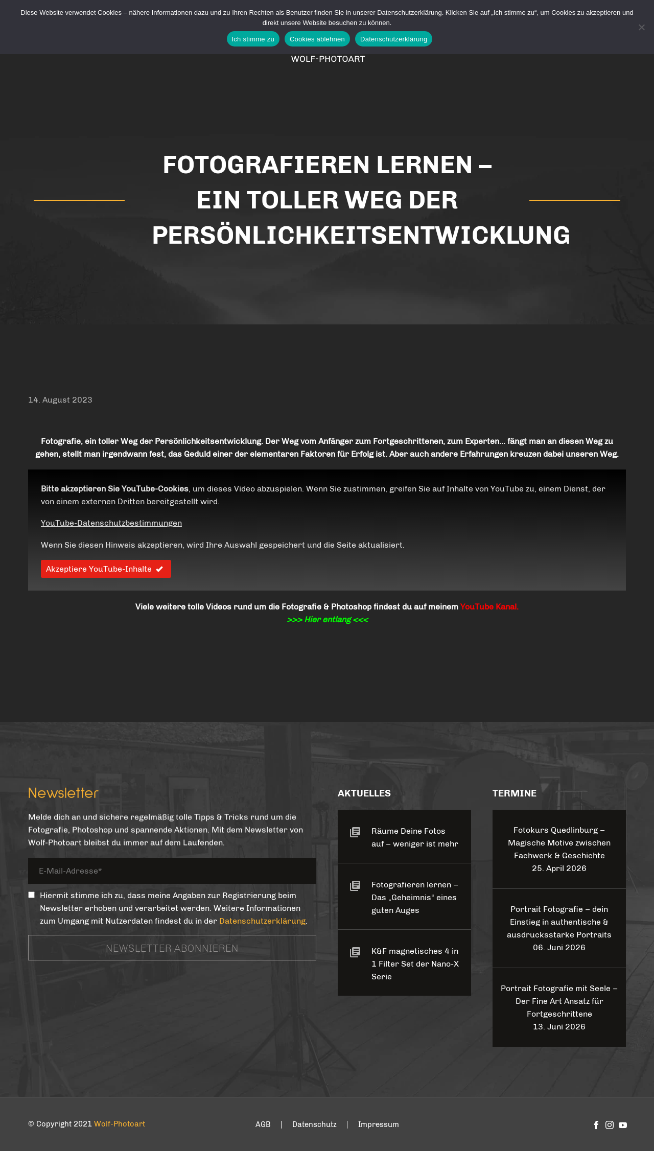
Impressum (378, 1125)
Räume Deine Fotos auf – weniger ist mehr (414, 837)
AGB (263, 1125)
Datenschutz (314, 1125)
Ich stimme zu (253, 39)
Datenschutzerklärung (262, 921)
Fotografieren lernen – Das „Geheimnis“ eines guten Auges (414, 897)
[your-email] (172, 872)
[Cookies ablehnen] (641, 27)
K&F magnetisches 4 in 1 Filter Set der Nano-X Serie (415, 963)
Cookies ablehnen (317, 39)
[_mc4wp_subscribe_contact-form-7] (31, 894)
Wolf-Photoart (119, 1124)
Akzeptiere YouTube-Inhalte (106, 569)
